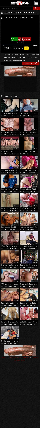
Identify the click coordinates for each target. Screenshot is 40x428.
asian (23, 54)
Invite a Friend (14, 357)
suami (6, 61)
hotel (34, 54)
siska (10, 61)
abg (16, 57)
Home (3, 357)
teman (18, 61)
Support (25, 357)
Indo (20, 57)
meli (23, 57)
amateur (18, 54)
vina (14, 61)
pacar (32, 57)
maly (23, 61)
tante (28, 57)
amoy (36, 57)
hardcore (11, 54)
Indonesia (11, 57)
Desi (37, 54)
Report (27, 39)
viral (5, 57)
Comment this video (31, 63)
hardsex (28, 54)
